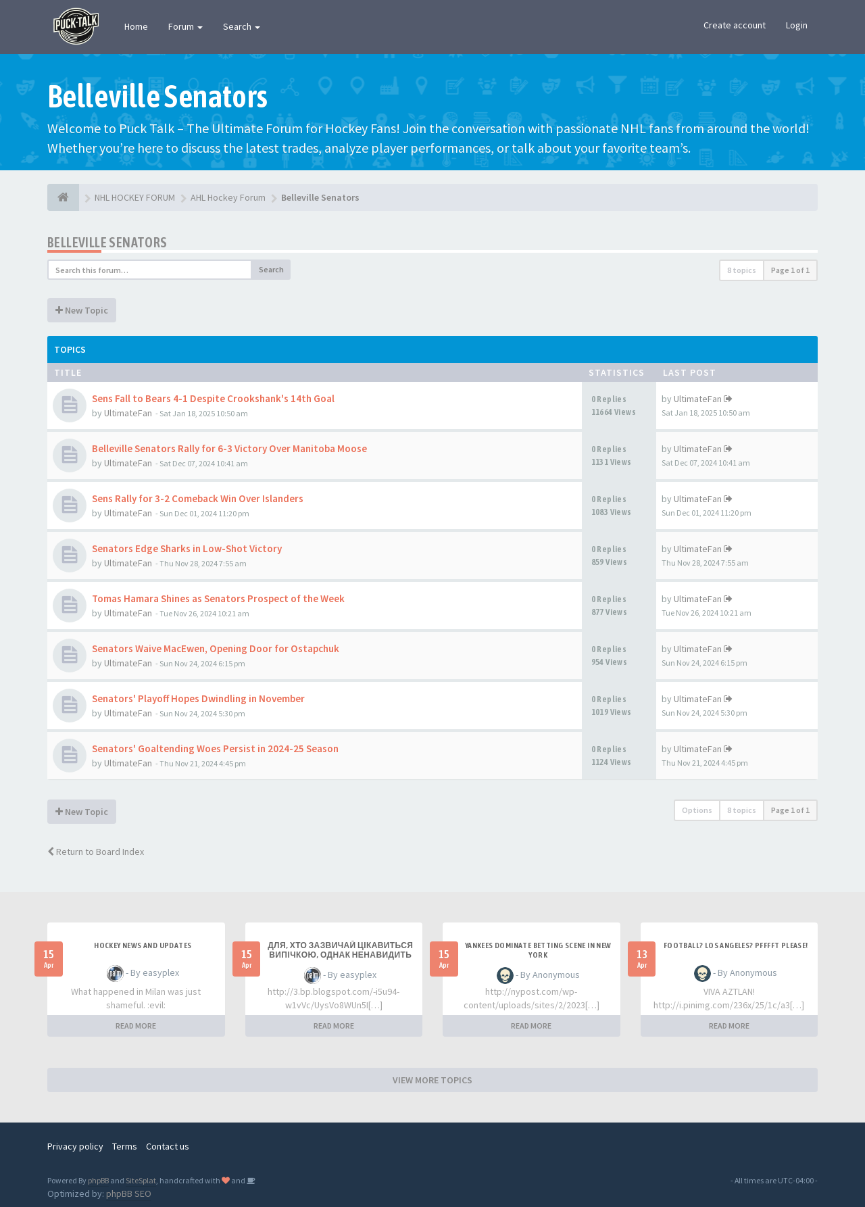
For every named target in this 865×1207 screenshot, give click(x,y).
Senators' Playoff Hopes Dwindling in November (198, 698)
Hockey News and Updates (142, 945)
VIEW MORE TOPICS (432, 1080)
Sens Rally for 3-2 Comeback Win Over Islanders (197, 498)
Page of (790, 270)
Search (241, 26)
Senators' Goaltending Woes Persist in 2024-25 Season (215, 748)
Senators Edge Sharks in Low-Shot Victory (187, 548)
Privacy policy (75, 1146)
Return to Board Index (95, 851)
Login (797, 25)
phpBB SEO (128, 1193)
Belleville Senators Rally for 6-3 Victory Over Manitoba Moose (229, 448)
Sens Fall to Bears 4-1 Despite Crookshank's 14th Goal (213, 398)
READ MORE (136, 1025)
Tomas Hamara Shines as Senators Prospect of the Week (218, 598)
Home (136, 26)
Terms (124, 1146)
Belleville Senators (107, 242)
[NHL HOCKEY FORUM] (63, 197)
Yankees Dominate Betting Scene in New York (538, 950)
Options (697, 810)
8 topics (741, 270)
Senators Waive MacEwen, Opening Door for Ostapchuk (215, 648)
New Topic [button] (81, 310)
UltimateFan (128, 413)
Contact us (167, 1146)
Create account (734, 25)
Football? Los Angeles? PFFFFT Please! (736, 945)
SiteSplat (141, 1180)
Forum (185, 26)
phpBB (98, 1180)
